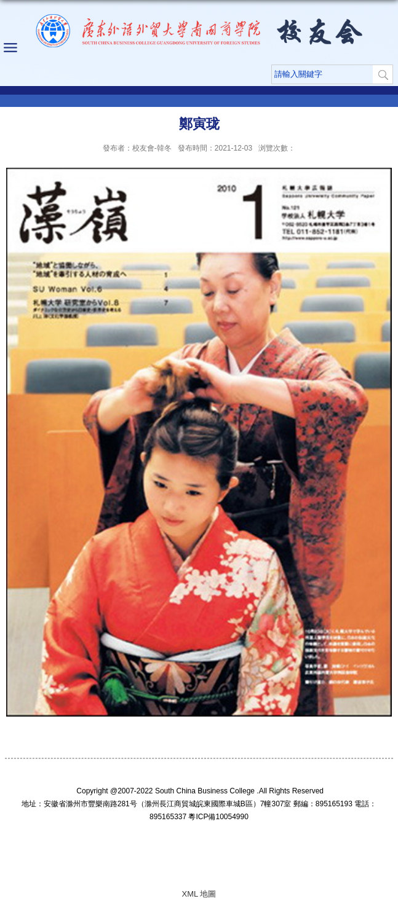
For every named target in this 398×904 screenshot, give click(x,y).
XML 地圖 (199, 893)
